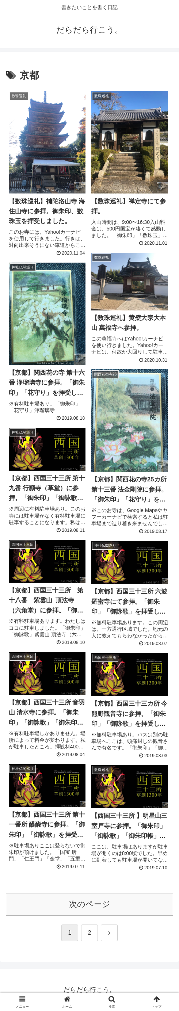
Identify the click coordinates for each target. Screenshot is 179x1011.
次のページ (89, 904)
